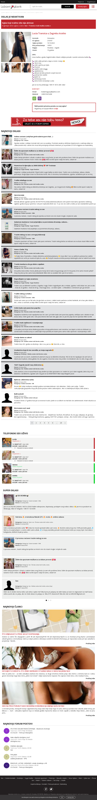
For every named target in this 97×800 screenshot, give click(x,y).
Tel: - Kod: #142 (20, 481)
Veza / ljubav (73, 778)
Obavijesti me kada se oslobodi (25, 448)
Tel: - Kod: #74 (20, 470)
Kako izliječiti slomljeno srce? (20, 737)
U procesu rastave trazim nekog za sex (29, 209)
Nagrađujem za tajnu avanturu (26, 279)
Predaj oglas (82, 6)
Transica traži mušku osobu (19, 12)
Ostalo (26, 140)
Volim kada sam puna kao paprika (27, 308)
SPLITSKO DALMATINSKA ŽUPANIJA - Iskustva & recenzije (30, 729)
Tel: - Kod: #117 (20, 458)
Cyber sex (31, 522)
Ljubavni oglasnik (5, 12)
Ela (13, 452)
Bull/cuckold (19, 394)
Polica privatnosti (53, 784)
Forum (3, 2)
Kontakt (44, 784)
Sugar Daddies (34, 169)
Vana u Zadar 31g (21, 249)
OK (62, 797)
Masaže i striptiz (62, 778)
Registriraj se (91, 2)
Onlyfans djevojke (16, 746)
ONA (33, 213)
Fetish (38, 780)
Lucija (14, 439)
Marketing (63, 784)
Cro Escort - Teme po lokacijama (21, 733)
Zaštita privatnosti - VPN (18, 759)
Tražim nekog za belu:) (23, 294)
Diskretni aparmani (41, 778)
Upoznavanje (19, 195)
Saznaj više (70, 797)
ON (33, 383)
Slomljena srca (15, 741)
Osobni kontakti (26, 213)
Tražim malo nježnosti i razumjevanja (28, 323)
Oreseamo (50, 38)
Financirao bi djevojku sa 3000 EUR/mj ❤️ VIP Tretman (35, 165)
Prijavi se (81, 2)
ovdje (56, 109)
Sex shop (56, 780)
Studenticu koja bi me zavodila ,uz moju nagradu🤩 (34, 350)
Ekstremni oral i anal (22, 408)
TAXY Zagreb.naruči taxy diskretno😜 (29, 365)
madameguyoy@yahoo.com (50, 92)
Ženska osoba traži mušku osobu (34, 154)
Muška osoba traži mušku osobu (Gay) (42, 586)
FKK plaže (13, 755)
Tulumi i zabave (46, 780)
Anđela (14, 476)
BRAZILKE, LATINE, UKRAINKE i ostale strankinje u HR (28, 763)
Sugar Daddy (25, 169)
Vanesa (14, 465)
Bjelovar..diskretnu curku (24, 380)
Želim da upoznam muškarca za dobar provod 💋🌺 (34, 151)
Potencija (52, 778)
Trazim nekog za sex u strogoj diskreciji (29, 235)
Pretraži (67, 6)
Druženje (24, 354)
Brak (80, 778)
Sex (11, 12)
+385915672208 (46, 94)
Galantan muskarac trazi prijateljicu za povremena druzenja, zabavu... (41, 222)
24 (61, 423)
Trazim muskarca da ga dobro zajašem (29, 264)
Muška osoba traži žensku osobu (34, 199)
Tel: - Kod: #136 (20, 445)
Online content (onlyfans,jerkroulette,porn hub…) (33, 136)
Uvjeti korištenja (36, 784)
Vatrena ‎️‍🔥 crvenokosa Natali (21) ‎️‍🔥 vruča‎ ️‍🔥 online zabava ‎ (39, 517)
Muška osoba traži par (31, 398)
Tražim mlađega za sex (23, 180)
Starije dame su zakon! (23, 337)
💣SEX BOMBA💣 (22, 495)
